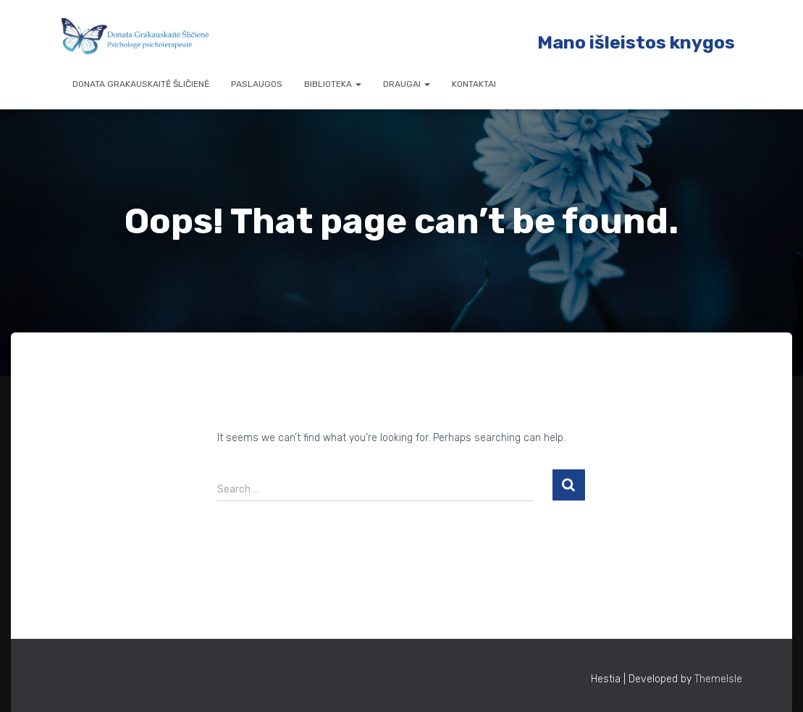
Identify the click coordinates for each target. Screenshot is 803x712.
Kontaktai (474, 84)
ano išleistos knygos (643, 42)
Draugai (406, 84)
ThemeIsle (718, 679)
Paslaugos (256, 84)
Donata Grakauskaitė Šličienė (140, 84)
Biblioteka (332, 84)
